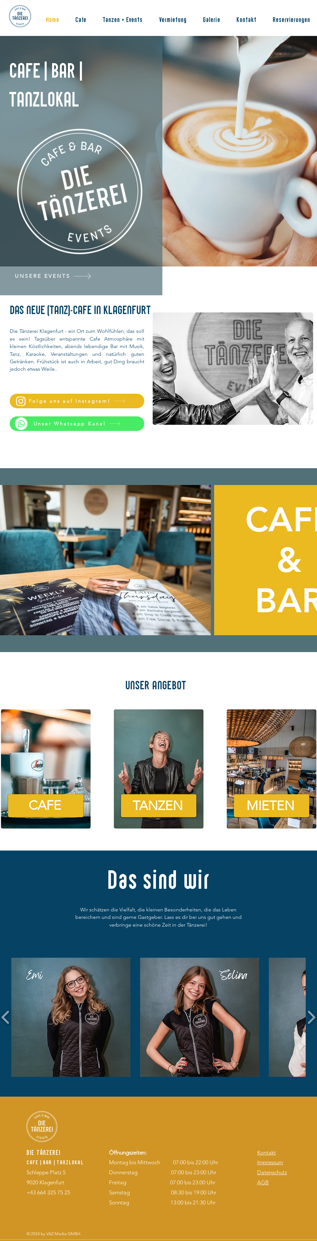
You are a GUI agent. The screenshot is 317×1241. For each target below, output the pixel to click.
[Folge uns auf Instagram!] (77, 401)
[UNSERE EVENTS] (53, 276)
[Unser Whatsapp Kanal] (77, 423)
